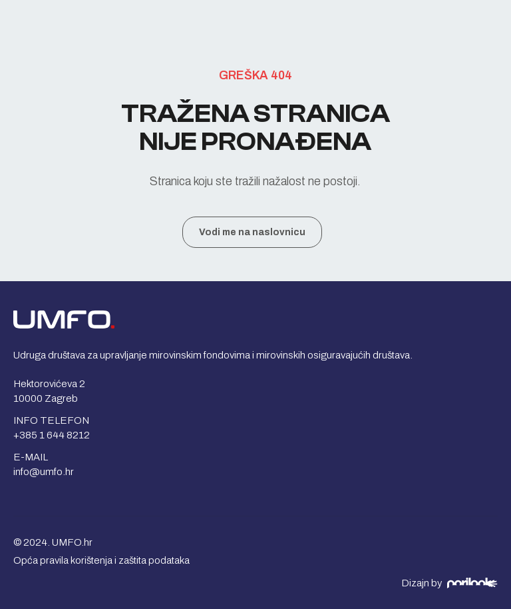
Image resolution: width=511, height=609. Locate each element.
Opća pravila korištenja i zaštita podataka (101, 560)
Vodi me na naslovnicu (252, 232)
